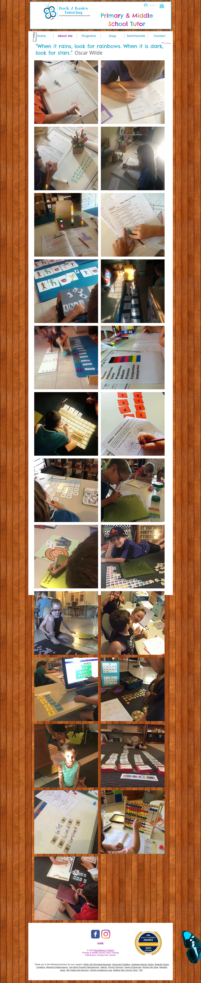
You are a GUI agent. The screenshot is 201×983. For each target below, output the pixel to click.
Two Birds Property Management (84, 967)
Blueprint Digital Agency (57, 967)
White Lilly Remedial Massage (97, 964)
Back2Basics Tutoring (104, 950)
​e (150, 15)
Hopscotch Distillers (121, 964)
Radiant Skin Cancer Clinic (125, 970)
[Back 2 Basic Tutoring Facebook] (95, 934)
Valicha (103, 967)
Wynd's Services (115, 967)
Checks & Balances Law (101, 970)
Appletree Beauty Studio (142, 964)
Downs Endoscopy (132, 967)
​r (142, 24)
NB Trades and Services (77, 970)
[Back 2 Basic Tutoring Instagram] (105, 934)
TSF (140, 970)
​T (132, 24)
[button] (161, 5)
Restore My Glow (150, 967)
